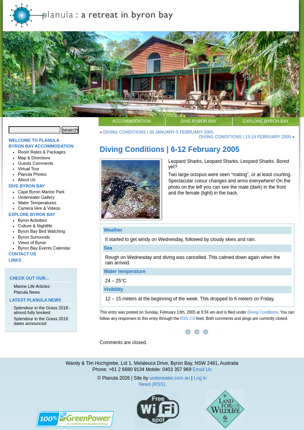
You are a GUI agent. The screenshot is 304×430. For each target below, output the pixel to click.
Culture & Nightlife (35, 225)
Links (15, 260)
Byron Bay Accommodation (41, 146)
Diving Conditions (262, 312)
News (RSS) (152, 384)
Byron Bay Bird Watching (41, 231)
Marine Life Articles (31, 286)
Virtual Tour (28, 168)
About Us (26, 179)
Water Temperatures (37, 202)
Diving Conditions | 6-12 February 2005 (170, 149)
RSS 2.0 (187, 318)
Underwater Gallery (36, 197)
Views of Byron (32, 242)
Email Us (202, 369)
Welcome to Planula (34, 140)
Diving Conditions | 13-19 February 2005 (245, 136)
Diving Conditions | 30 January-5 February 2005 (158, 132)
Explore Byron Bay (266, 121)
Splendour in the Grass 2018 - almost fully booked (42, 310)
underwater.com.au (170, 378)
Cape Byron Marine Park (41, 191)
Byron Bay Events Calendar (44, 248)
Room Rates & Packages (41, 152)
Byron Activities (32, 220)
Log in (200, 378)
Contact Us (22, 254)
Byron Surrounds (34, 237)
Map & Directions (34, 157)
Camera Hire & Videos (39, 208)
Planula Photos (32, 174)
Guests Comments (35, 163)
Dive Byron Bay (199, 121)
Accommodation (131, 121)
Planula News (27, 292)
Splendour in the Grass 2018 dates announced (41, 321)
